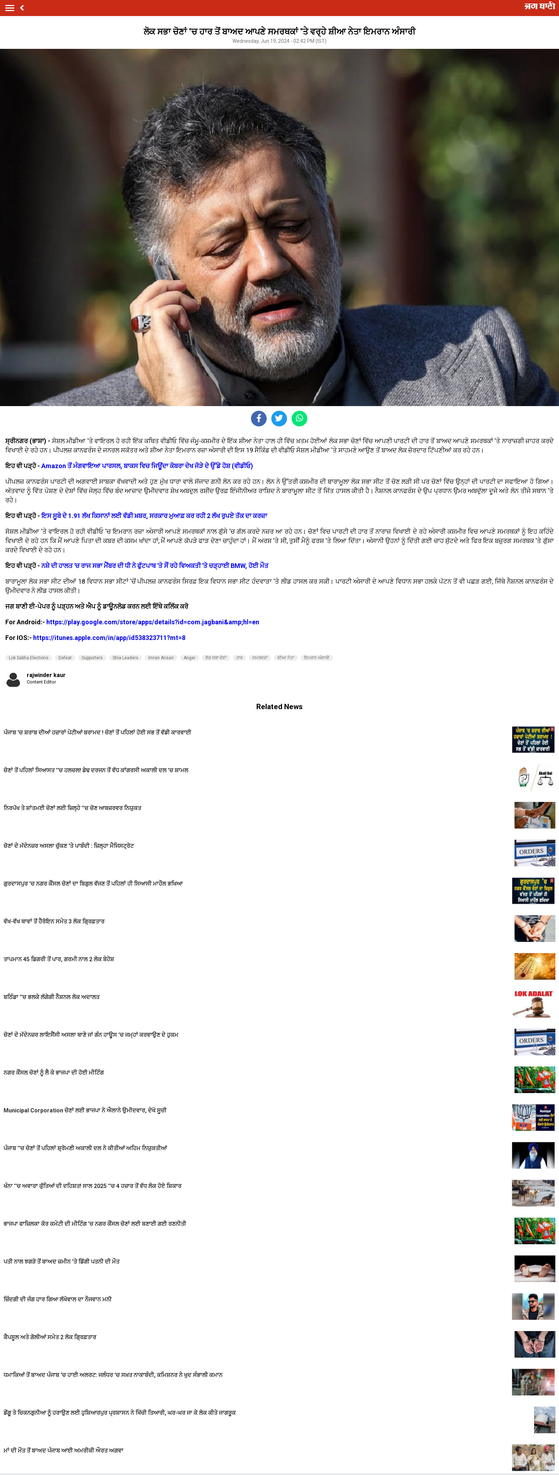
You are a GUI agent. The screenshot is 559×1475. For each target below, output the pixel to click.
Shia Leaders (125, 657)
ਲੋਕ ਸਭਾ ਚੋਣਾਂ (215, 657)
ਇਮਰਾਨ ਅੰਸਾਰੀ (316, 657)
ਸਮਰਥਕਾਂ (259, 657)
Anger (189, 657)
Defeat (65, 657)
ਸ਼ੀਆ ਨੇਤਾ (285, 657)
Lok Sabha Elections (28, 657)
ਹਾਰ (239, 657)
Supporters (92, 657)
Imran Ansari (161, 657)
